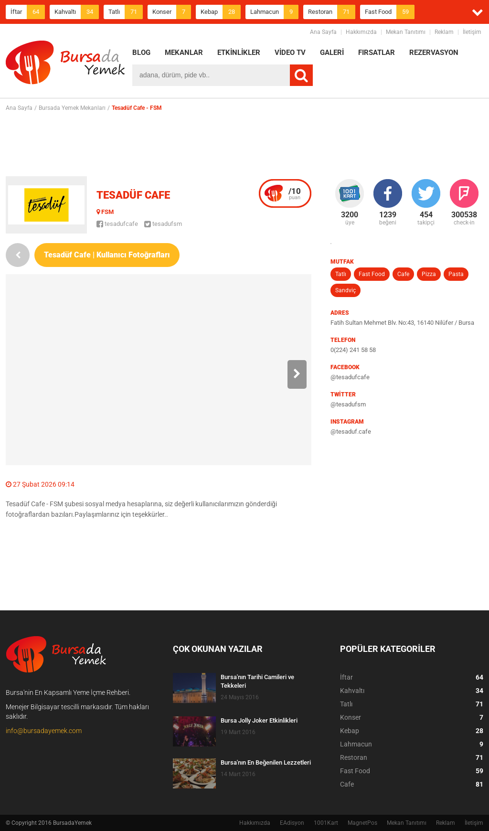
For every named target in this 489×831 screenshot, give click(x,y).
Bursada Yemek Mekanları (72, 108)
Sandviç (345, 290)
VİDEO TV (290, 52)
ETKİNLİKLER (238, 52)
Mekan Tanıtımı (405, 32)
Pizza (429, 274)
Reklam (444, 32)
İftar (28, 12)
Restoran (331, 12)
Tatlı (125, 12)
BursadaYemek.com (65, 64)
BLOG (141, 52)
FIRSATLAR (376, 52)
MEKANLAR (184, 52)
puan (294, 193)
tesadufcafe (117, 223)
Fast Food (390, 12)
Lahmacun (274, 12)
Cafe (403, 274)
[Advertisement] (244, 143)
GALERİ (332, 52)
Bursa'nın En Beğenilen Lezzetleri (266, 762)
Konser (171, 12)
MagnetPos (362, 823)
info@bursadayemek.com (44, 731)
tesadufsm (163, 223)
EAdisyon (292, 823)
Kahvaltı (76, 12)
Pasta (456, 274)
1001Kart (326, 823)
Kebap (221, 12)
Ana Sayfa (323, 32)
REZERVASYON (433, 52)
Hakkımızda (361, 32)
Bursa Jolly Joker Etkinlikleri (259, 720)
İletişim (472, 32)
